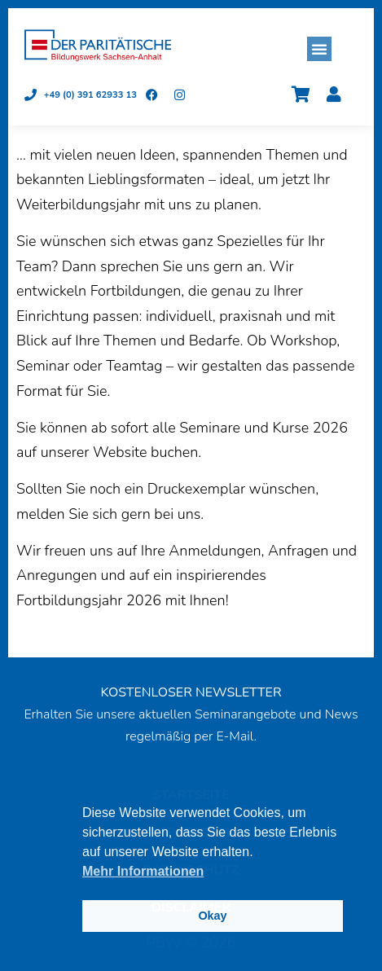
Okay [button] (212, 915)
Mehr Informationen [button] (143, 871)
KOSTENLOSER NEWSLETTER (190, 692)
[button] (319, 49)
